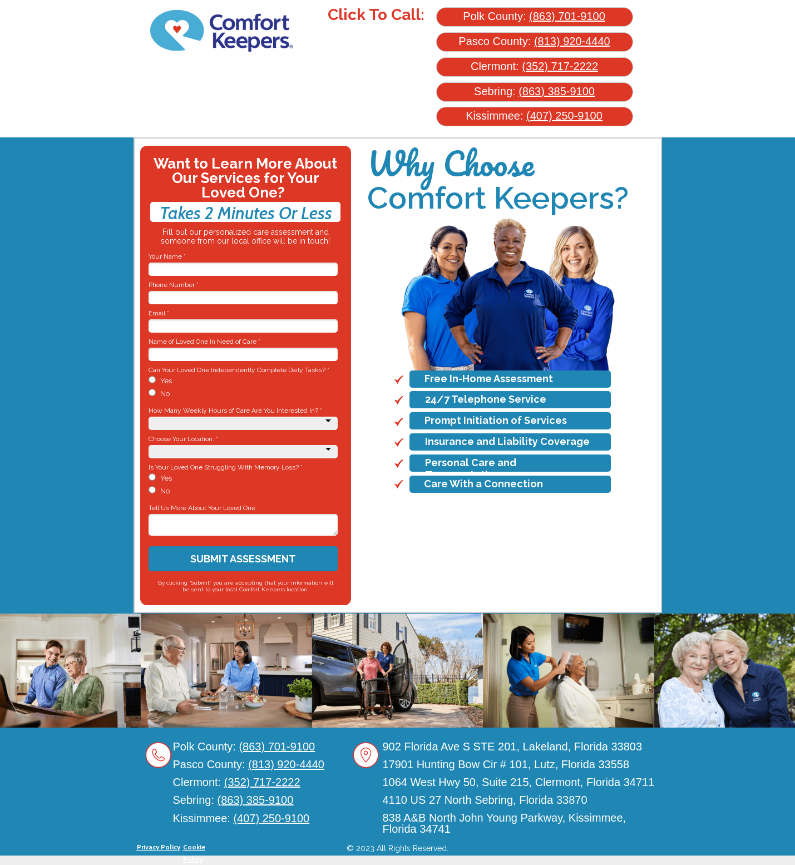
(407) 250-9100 (564, 116)
